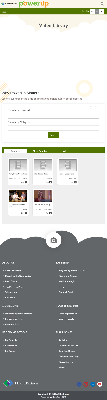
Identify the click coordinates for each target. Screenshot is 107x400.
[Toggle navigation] (4, 11)
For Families (11, 345)
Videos (62, 367)
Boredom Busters (13, 318)
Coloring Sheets (67, 351)
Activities (63, 340)
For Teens (10, 351)
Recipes (62, 286)
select (97, 128)
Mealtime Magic (67, 281)
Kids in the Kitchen (68, 276)
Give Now (10, 297)
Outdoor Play (12, 324)
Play (22, 182)
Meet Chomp (11, 281)
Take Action (11, 292)
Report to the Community (18, 276)
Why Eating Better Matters (72, 270)
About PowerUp (13, 270)
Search (53, 135)
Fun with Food (66, 292)
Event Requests (66, 318)
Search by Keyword (19, 110)
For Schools (11, 340)
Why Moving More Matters (18, 313)
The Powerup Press (14, 286)
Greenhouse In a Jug (69, 356)
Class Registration (68, 313)
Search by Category (19, 122)
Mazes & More (66, 361)
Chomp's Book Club (68, 345)
